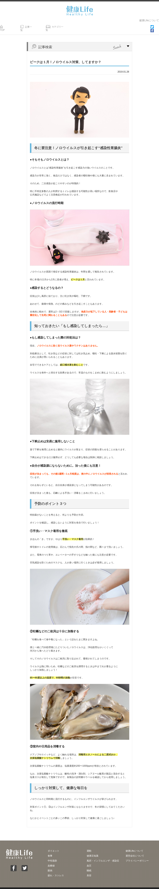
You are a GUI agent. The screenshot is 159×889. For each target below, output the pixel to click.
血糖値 (51, 861)
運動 (89, 846)
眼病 (50, 866)
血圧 (89, 861)
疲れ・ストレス (56, 870)
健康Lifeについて (149, 20)
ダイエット (53, 846)
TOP (4, 26)
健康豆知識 (92, 851)
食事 (50, 851)
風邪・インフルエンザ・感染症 (103, 856)
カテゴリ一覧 (55, 26)
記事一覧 (27, 26)
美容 (89, 870)
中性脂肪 (52, 856)
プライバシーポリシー (137, 856)
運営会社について (135, 851)
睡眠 (89, 866)
